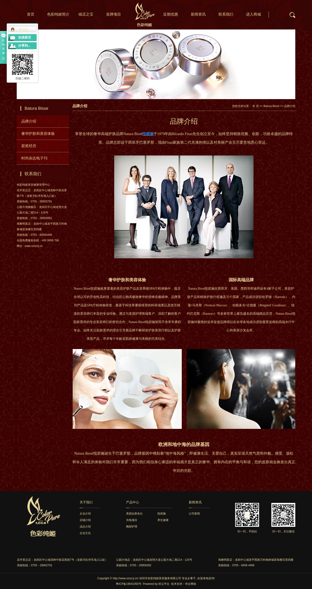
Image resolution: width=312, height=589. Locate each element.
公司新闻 (194, 513)
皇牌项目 (113, 14)
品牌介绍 (28, 121)
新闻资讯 (198, 14)
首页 (30, 14)
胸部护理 (131, 526)
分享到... (24, 45)
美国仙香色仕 (134, 513)
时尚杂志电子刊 (34, 158)
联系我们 (225, 14)
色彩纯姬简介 (58, 14)
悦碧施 (161, 513)
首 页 (255, 106)
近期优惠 (170, 14)
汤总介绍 (85, 526)
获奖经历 (28, 146)
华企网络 (190, 584)
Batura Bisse (271, 106)
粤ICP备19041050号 (128, 584)
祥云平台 (163, 584)
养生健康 (163, 520)
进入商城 (253, 14)
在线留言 (24, 37)
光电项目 (131, 520)
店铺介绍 (85, 520)
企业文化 (85, 533)
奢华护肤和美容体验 (38, 134)
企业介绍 (85, 513)
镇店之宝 (85, 14)
